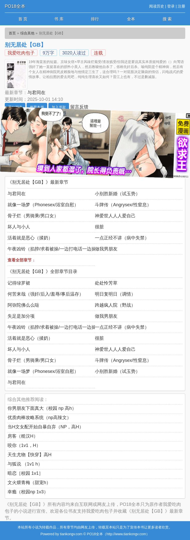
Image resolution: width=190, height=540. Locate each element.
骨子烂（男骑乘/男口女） (33, 215)
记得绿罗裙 (19, 283)
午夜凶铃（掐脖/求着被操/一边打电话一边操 (52, 248)
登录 (171, 6)
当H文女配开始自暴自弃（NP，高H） (46, 426)
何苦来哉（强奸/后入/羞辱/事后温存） (46, 294)
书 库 (58, 19)
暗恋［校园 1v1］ (25, 473)
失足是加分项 (21, 316)
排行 (95, 19)
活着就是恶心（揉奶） (30, 237)
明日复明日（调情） (115, 294)
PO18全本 (15, 6)
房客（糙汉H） (23, 436)
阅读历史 (156, 6)
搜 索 (167, 19)
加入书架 (59, 107)
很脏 (99, 226)
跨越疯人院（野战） (115, 305)
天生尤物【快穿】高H (29, 454)
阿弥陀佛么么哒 (23, 305)
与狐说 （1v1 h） (25, 463)
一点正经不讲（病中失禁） (122, 237)
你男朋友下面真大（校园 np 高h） (42, 408)
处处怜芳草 (106, 283)
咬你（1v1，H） (24, 445)
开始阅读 (15, 107)
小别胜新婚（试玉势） (117, 193)
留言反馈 (79, 106)
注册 (181, 6)
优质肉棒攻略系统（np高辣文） (39, 417)
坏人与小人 (19, 226)
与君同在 (36, 92)
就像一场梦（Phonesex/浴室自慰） (43, 204)
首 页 (22, 19)
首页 (12, 33)
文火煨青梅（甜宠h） (29, 482)
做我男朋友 (106, 248)
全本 (131, 19)
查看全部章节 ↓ (21, 260)
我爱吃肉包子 (21, 52)
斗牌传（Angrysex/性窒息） (123, 204)
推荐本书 (37, 107)
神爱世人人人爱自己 (115, 215)
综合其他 (27, 33)
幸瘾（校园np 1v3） (28, 491)
